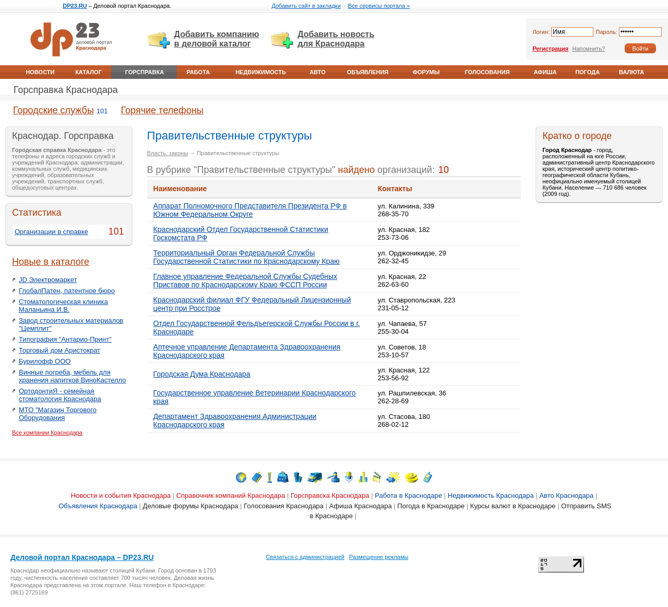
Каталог (88, 72)
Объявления (368, 72)
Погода (587, 72)
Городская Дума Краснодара (201, 374)
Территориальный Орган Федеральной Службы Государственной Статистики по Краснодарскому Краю (246, 257)
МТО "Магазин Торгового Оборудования (58, 414)
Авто (317, 72)
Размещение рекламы (378, 557)
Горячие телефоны (162, 110)
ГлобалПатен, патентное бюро (67, 291)
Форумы (426, 72)
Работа (198, 72)
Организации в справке (51, 232)
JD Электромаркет (48, 280)
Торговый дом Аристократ (59, 350)
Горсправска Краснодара (330, 495)
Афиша (545, 72)
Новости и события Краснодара (121, 495)
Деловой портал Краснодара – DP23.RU (82, 557)
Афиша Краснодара (360, 506)
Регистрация (550, 48)
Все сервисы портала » (379, 6)
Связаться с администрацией (305, 557)
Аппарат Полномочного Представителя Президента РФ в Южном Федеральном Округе (250, 210)
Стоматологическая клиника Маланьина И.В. (63, 305)
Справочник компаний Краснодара (230, 495)
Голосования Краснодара (284, 506)
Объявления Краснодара (97, 506)
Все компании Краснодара (47, 432)
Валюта (631, 72)
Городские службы (53, 110)
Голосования (487, 72)
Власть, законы (167, 153)
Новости (40, 72)
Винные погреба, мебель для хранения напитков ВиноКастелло (72, 376)
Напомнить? (588, 48)
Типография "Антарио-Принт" (65, 339)
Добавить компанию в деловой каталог (216, 39)
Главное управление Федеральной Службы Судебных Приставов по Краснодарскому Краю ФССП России (245, 280)
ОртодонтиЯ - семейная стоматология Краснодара (60, 395)
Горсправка (144, 72)
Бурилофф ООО (44, 361)
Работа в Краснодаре (408, 495)
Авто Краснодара (566, 495)
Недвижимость (260, 72)
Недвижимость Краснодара (491, 495)
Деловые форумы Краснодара (190, 506)
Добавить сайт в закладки (305, 6)
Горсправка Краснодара (66, 90)
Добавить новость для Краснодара (335, 39)
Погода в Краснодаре (430, 506)
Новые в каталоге (50, 261)
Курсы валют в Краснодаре (513, 506)
